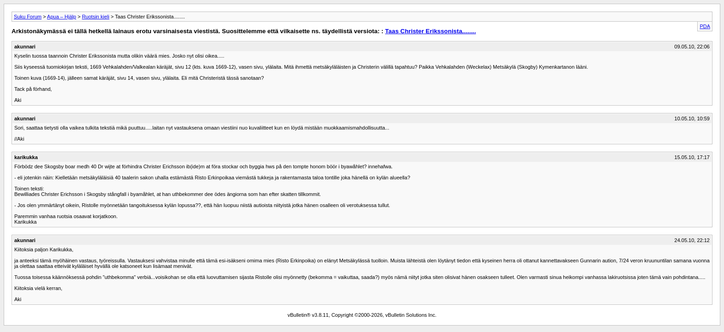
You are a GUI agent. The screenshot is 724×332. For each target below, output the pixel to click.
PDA (705, 26)
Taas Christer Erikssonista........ (430, 31)
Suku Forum (28, 16)
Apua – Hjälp (61, 16)
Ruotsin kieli (95, 16)
